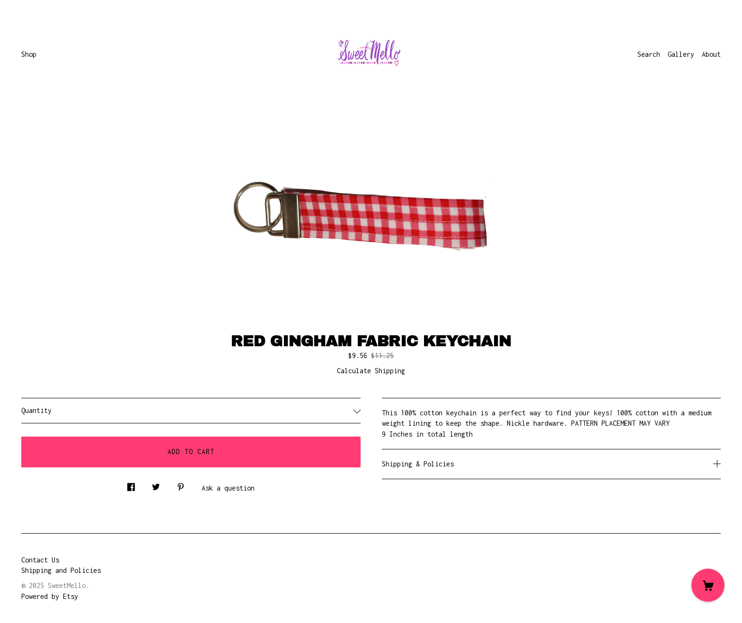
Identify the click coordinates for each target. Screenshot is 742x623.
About (711, 54)
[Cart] (707, 585)
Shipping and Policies (61, 570)
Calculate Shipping (371, 371)
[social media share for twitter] (156, 484)
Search (648, 54)
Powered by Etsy (49, 596)
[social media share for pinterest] (181, 484)
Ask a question (228, 488)
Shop (28, 54)
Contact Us (40, 560)
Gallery (681, 54)
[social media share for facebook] (131, 484)
